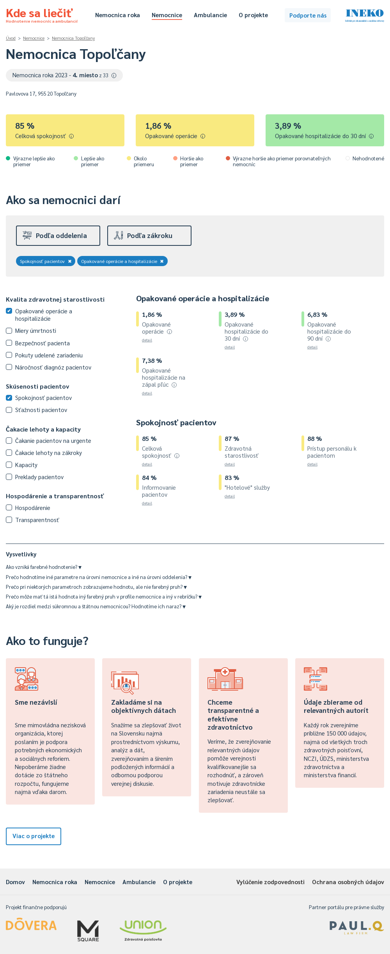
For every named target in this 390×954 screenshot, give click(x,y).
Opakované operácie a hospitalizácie (122, 261)
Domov (15, 881)
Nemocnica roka (117, 14)
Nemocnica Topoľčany (73, 38)
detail (147, 339)
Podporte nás (307, 15)
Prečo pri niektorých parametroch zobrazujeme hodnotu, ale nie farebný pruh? (96, 586)
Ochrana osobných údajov (348, 881)
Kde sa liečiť (42, 14)
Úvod (11, 38)
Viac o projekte (33, 835)
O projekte (253, 14)
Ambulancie (210, 14)
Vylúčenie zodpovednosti (270, 881)
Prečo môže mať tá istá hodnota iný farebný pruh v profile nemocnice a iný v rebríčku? (104, 596)
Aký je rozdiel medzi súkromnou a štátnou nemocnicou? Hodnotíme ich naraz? (96, 606)
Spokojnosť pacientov (46, 261)
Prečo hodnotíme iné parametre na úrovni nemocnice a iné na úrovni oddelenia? (98, 577)
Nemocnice (167, 14)
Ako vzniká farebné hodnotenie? (44, 566)
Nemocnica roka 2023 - (64, 74)
